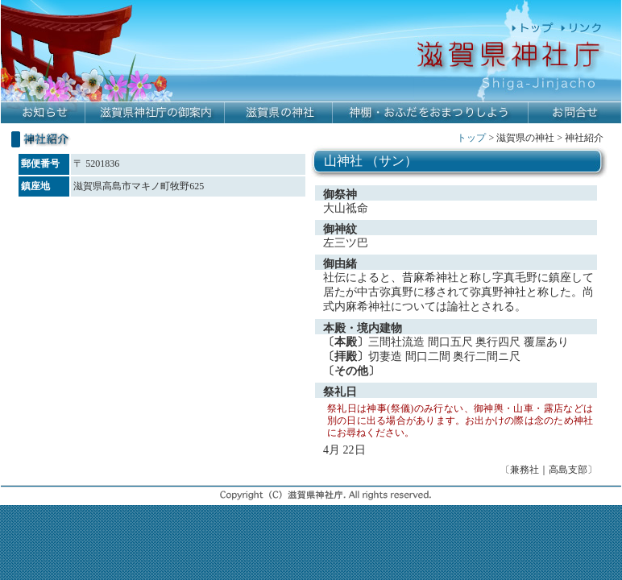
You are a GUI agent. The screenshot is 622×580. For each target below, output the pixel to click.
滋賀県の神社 (279, 113)
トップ (471, 137)
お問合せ (575, 113)
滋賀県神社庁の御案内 (155, 113)
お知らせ (43, 113)
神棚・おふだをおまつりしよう (431, 113)
